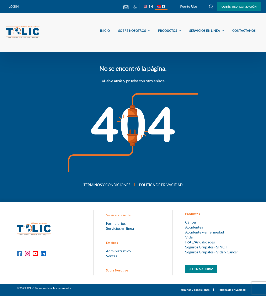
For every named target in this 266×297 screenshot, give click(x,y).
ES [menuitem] (163, 6)
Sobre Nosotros (134, 30)
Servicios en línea (206, 30)
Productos (169, 30)
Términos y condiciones (105, 185)
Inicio (105, 30)
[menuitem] (148, 6)
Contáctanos (244, 30)
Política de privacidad (162, 185)
